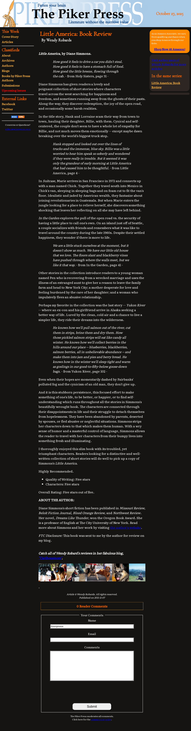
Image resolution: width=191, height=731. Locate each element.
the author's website (125, 527)
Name (92, 620)
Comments (92, 647)
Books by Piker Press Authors (16, 78)
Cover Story (10, 36)
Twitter (7, 109)
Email (92, 634)
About (6, 55)
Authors (7, 65)
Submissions (11, 85)
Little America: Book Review (165, 85)
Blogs (5, 71)
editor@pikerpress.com (17, 129)
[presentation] (92, 692)
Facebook (8, 104)
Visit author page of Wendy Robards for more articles (168, 64)
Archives (8, 60)
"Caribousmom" (50, 558)
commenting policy (101, 719)
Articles (7, 42)
